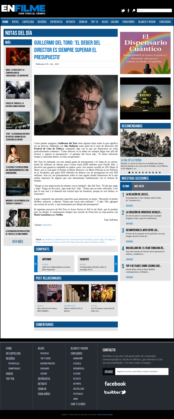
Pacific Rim (98, 239)
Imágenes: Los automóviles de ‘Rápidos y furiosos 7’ (18, 199)
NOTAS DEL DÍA (18, 33)
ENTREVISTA (56, 22)
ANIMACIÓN (78, 358)
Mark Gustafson (91, 242)
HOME (5, 22)
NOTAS (15, 22)
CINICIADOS (165, 22)
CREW (75, 399)
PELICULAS (44, 353)
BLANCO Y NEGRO (147, 22)
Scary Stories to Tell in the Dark (61, 242)
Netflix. (101, 242)
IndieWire (47, 225)
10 (160, 172)
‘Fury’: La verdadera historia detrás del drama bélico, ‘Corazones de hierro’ (18, 134)
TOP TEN (10, 379)
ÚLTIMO (126, 186)
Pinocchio (79, 242)
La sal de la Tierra (131, 160)
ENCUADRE (44, 368)
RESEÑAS (42, 22)
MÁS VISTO (139, 186)
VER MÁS (17, 241)
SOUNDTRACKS (14, 368)
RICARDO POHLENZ (47, 363)
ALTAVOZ (76, 373)
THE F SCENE (45, 358)
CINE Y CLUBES (78, 404)
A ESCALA (77, 363)
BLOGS (105, 22)
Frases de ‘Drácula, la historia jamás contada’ (18, 102)
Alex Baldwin (47, 239)
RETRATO (70, 22)
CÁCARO (115, 22)
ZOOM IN (83, 22)
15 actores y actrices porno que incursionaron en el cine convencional (18, 167)
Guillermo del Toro (61, 239)
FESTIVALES (78, 394)
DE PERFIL (77, 383)
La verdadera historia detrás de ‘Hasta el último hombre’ (18, 230)
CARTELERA (28, 22)
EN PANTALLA (13, 363)
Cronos (44, 242)
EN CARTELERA (13, 354)
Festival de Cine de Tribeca (81, 239)
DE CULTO (77, 378)
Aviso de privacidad (105, 414)
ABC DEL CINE (78, 388)
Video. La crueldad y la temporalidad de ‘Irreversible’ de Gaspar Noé (18, 70)
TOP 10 (94, 22)
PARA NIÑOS (128, 22)
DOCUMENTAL (78, 368)
